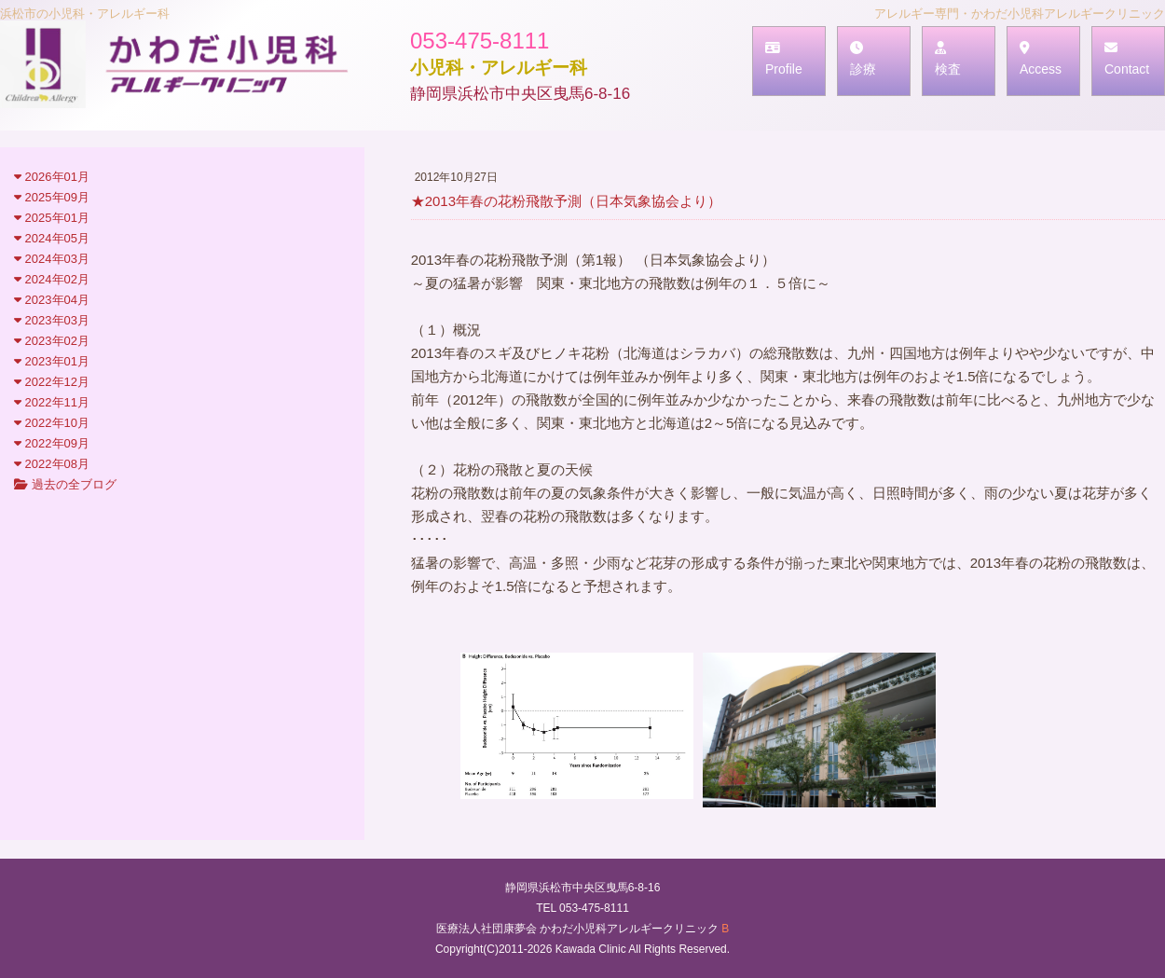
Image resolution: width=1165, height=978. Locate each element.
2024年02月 (51, 279)
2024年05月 (51, 238)
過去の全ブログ (65, 484)
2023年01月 (51, 361)
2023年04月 (51, 300)
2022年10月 (51, 423)
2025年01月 (51, 218)
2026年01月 (51, 177)
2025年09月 (51, 197)
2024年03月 (51, 259)
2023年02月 (51, 341)
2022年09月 (51, 443)
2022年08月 (51, 464)
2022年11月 (51, 402)
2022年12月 (51, 382)
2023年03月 (51, 320)
